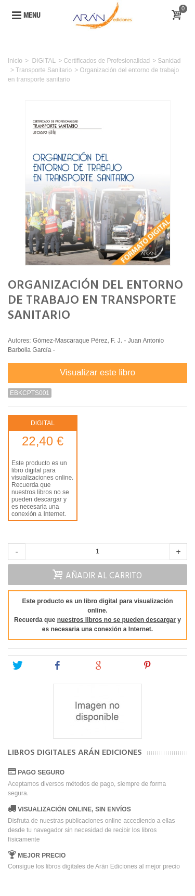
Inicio (15, 60)
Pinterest (163, 665)
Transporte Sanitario (44, 70)
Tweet (28, 665)
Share (68, 665)
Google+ (113, 665)
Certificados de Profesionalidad (106, 60)
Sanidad (169, 60)
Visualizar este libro (97, 372)
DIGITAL (44, 60)
